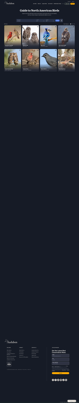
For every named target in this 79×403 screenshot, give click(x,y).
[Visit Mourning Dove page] (66, 60)
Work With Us (21, 350)
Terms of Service (57, 366)
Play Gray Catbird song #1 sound (55, 50)
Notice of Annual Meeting (11, 356)
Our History (9, 351)
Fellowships (21, 351)
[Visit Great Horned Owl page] (12, 60)
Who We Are (9, 350)
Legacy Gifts (34, 355)
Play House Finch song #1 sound (37, 50)
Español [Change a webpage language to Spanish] (73, 1)
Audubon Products (35, 351)
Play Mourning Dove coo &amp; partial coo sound (73, 50)
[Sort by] (66, 24)
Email (53, 354)
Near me (67, 3)
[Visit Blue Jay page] (48, 36)
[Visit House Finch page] (30, 60)
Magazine (69, 1)
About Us (39, 3)
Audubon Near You (35, 350)
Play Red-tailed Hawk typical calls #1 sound (73, 26)
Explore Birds (44, 3)
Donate (72, 3)
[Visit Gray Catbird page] (48, 60)
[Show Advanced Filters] (61, 20)
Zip (53, 358)
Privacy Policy (24, 369)
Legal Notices (20, 369)
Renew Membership (35, 357)
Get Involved (50, 3)
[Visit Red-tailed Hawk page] (66, 36)
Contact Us (21, 355)
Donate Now (34, 353)
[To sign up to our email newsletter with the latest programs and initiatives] (60, 355)
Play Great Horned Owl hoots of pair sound (20, 50)
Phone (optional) (55, 362)
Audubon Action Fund (11, 359)
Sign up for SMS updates (23, 357)
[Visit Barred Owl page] (30, 36)
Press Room (21, 353)
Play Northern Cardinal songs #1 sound (20, 26)
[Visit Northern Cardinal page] (12, 36)
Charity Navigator (9, 364)
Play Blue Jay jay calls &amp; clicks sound (55, 26)
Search (63, 3)
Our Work (34, 3)
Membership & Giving (57, 3)
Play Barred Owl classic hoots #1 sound (37, 26)
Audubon (9, 2)
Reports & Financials (10, 358)
